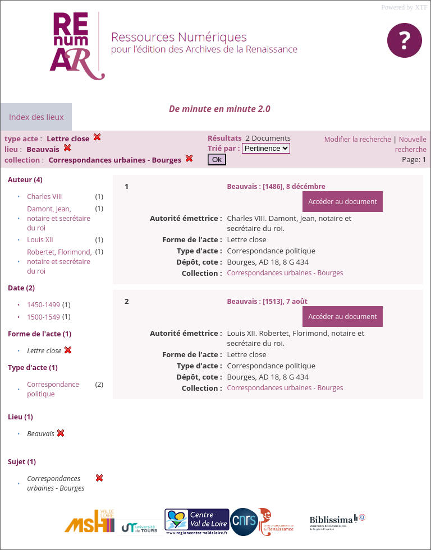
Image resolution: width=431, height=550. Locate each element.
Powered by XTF (404, 7)
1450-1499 (43, 304)
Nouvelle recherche (411, 144)
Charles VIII (44, 196)
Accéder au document (342, 201)
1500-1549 (43, 317)
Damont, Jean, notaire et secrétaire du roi (58, 218)
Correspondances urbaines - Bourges (285, 273)
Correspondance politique (53, 389)
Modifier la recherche (357, 139)
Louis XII (40, 239)
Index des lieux (36, 117)
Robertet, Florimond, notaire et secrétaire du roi (59, 261)
